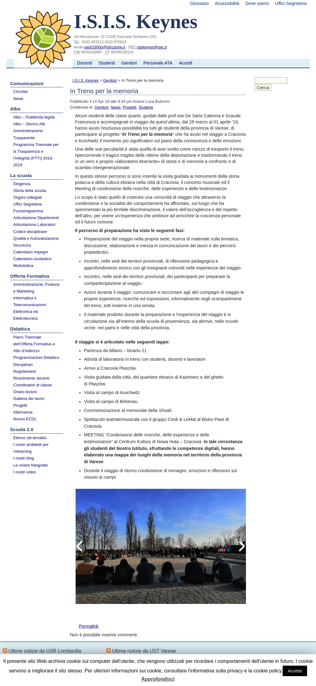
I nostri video (24, 472)
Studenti (106, 62)
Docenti (84, 62)
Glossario (199, 3)
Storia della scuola (29, 190)
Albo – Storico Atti (29, 124)
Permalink (88, 626)
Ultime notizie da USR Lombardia (44, 651)
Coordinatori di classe (32, 385)
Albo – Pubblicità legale (34, 117)
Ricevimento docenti (31, 378)
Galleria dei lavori (28, 398)
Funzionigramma (28, 211)
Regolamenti (24, 371)
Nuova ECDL (25, 419)
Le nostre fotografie (30, 465)
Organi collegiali (27, 197)
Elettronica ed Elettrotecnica (25, 315)
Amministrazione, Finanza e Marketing (36, 287)
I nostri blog (23, 458)
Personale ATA (158, 62)
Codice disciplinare (30, 231)
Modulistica (23, 265)
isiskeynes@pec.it (152, 47)
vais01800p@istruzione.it (104, 47)
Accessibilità (227, 3)
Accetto (295, 670)
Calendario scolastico (32, 258)
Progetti (20, 405)
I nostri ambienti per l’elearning (30, 448)
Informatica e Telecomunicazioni (29, 301)
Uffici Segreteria (290, 3)
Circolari (20, 91)
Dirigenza (21, 183)
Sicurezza (22, 245)
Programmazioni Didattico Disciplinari (36, 361)
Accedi (185, 62)
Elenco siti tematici (30, 437)
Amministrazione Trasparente (28, 134)
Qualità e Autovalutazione (36, 238)
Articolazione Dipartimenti (36, 217)
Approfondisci (158, 679)
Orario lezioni (25, 391)
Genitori (129, 62)
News (18, 98)
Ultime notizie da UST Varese (144, 651)
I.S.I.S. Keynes (86, 80)
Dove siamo (257, 3)
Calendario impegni (30, 252)
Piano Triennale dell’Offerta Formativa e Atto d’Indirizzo (34, 344)
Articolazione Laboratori (34, 224)
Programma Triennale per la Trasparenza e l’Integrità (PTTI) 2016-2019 (36, 154)
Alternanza (22, 412)
